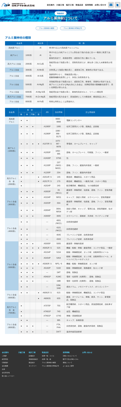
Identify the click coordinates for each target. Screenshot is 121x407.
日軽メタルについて (70, 356)
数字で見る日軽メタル (70, 359)
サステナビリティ (8, 394)
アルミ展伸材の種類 (49, 363)
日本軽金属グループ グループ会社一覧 (16, 383)
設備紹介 (32, 356)
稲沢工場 (32, 353)
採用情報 (66, 353)
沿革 (3, 370)
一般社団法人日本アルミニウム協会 (15, 387)
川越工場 (21, 353)
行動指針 (5, 363)
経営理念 (5, 359)
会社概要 (5, 366)
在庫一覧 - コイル (48, 356)
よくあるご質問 (68, 366)
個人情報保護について (10, 390)
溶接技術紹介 (33, 359)
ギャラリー (33, 366)
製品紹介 (32, 363)
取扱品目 (45, 353)
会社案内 (5, 353)
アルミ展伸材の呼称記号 (50, 366)
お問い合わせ (87, 353)
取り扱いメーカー (8, 376)
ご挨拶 (4, 356)
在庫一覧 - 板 (46, 359)
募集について (67, 363)
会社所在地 (6, 373)
